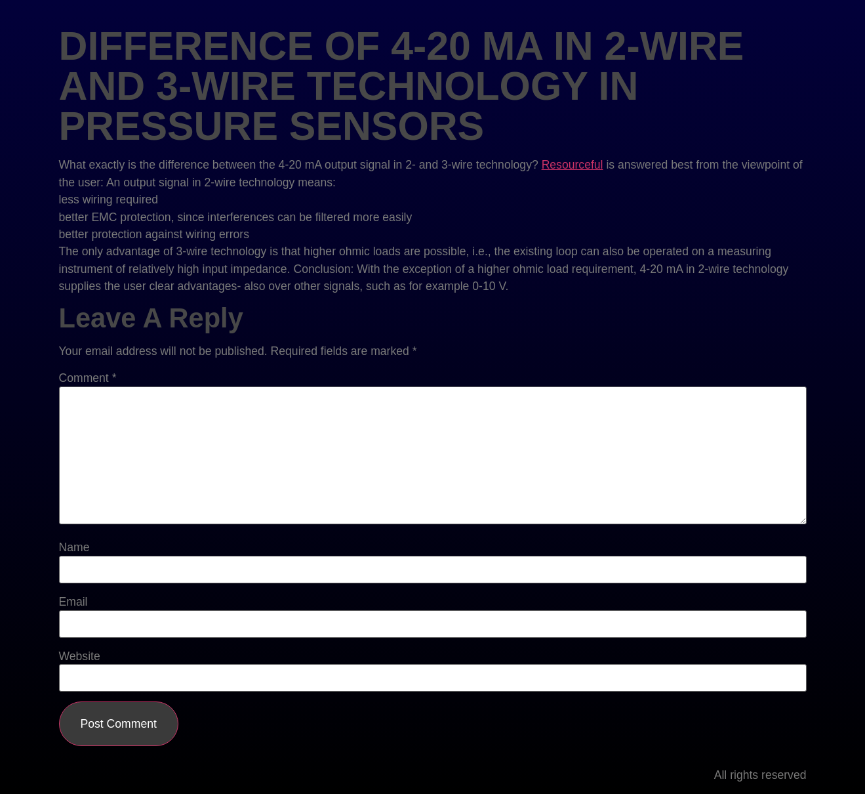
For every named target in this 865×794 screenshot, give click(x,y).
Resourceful (572, 164)
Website (79, 657)
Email (73, 602)
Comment (88, 379)
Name (74, 548)
